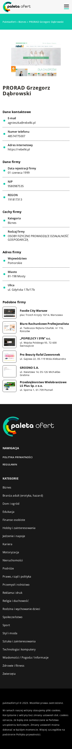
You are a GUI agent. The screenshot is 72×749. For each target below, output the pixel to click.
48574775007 (16, 136)
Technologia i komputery (19, 649)
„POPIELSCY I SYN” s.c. (35, 338)
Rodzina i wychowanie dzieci (21, 609)
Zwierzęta (9, 674)
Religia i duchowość (16, 601)
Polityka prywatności (17, 457)
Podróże (8, 568)
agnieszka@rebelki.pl (22, 123)
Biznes (12, 223)
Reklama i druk (12, 593)
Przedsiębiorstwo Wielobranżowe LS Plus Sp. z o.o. (43, 384)
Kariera (7, 544)
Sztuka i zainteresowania (19, 641)
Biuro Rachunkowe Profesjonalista (44, 324)
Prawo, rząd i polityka (17, 576)
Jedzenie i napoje (14, 536)
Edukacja (9, 512)
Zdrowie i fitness (13, 666)
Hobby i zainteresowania (19, 528)
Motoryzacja (11, 552)
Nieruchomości (13, 560)
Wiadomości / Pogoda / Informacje (26, 657)
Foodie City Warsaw (33, 311)
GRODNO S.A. (29, 368)
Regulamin (10, 464)
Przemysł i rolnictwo (16, 585)
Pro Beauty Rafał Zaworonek (40, 354)
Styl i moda (10, 633)
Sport (6, 625)
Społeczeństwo (13, 617)
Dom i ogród (11, 504)
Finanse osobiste (14, 520)
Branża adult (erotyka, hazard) (23, 495)
